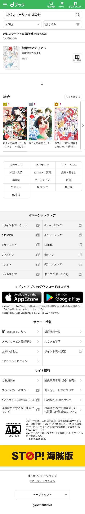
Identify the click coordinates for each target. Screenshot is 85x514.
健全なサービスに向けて (59, 390)
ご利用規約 (8, 380)
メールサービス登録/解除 (17, 341)
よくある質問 (52, 341)
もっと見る (72, 96)
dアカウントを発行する (42, 475)
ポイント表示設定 (55, 351)
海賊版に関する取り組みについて (18, 410)
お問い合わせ (10, 351)
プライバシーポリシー (15, 390)
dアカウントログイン (15, 361)
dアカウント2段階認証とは (18, 400)
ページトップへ (42, 494)
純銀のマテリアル (34, 48)
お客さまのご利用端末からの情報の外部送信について (60, 410)
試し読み (77, 60)
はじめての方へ (14, 332)
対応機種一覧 (52, 331)
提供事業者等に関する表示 (60, 380)
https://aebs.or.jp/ (37, 438)
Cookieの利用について (58, 400)
